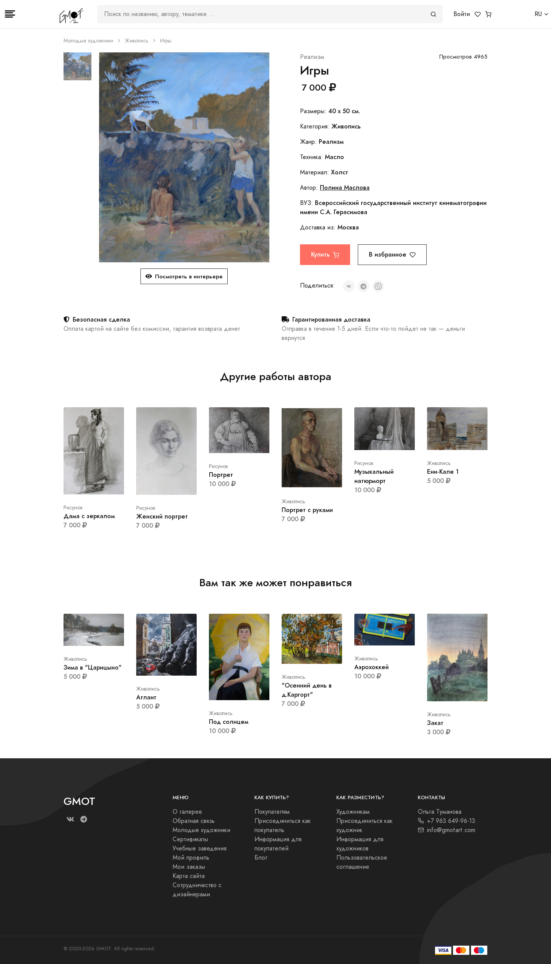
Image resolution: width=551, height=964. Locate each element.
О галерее (187, 812)
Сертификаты (190, 839)
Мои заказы (189, 867)
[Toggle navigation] (10, 14)
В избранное (392, 254)
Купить (325, 254)
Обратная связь (194, 821)
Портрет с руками (307, 510)
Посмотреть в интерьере (184, 276)
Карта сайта (189, 876)
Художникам (353, 812)
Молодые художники (88, 40)
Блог (260, 857)
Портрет (221, 474)
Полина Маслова (345, 187)
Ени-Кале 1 (443, 471)
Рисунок (73, 507)
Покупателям (272, 812)
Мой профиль (191, 857)
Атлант (146, 697)
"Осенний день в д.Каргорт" (307, 690)
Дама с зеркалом (89, 516)
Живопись (136, 40)
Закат (435, 723)
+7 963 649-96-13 (446, 821)
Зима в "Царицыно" (93, 667)
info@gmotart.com (446, 830)
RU (538, 14)
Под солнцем (228, 721)
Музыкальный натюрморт (374, 476)
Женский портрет (162, 516)
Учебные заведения (200, 848)
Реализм (312, 57)
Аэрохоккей (371, 667)
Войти (461, 14)
